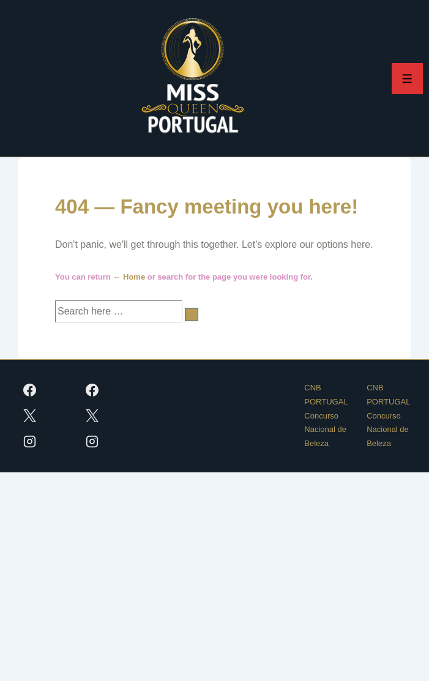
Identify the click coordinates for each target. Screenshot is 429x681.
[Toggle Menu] (407, 78)
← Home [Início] (129, 276)
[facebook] (30, 390)
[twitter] (30, 416)
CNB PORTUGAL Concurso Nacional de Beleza (326, 415)
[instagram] (30, 442)
